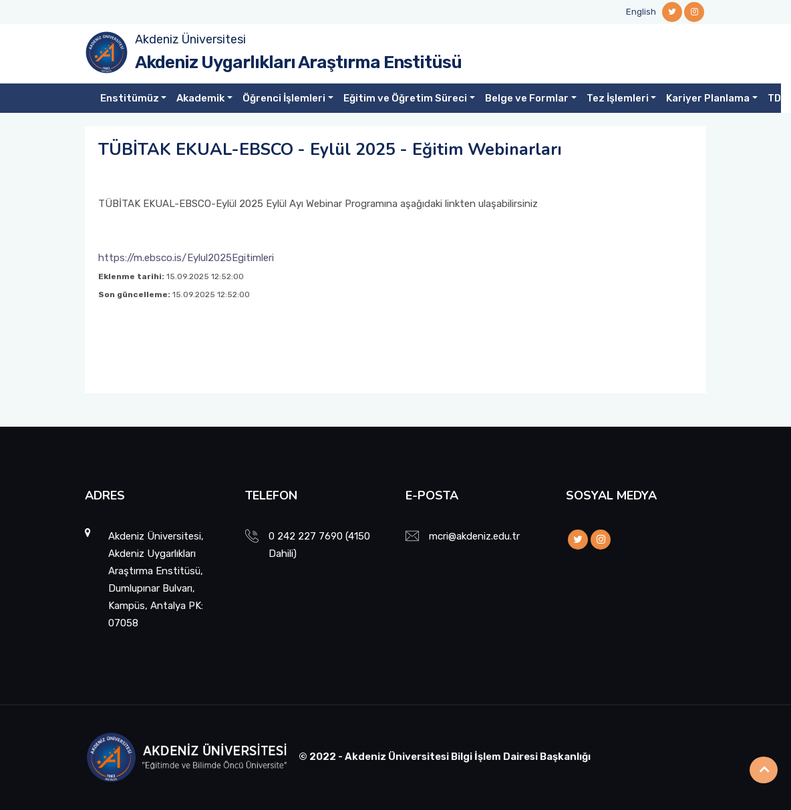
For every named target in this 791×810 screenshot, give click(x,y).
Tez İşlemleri (618, 98)
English (641, 12)
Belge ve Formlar (527, 98)
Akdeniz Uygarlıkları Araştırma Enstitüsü (298, 62)
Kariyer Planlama (708, 98)
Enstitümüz (129, 98)
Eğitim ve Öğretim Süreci (405, 98)
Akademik (200, 98)
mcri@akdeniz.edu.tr (474, 536)
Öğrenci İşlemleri (284, 98)
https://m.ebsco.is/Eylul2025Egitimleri (186, 258)
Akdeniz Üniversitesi (190, 39)
